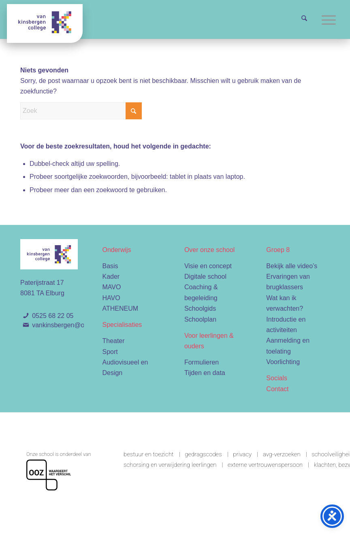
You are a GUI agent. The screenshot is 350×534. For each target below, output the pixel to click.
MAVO (111, 287)
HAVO (111, 298)
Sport (109, 351)
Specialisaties (122, 324)
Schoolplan (200, 319)
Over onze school (209, 249)
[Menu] (328, 19)
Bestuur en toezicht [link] (149, 454)
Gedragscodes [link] (203, 454)
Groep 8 (278, 249)
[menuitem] (304, 19)
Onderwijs (116, 249)
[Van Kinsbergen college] (44, 23)
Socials (276, 378)
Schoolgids (200, 308)
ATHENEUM (120, 308)
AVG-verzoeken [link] (282, 454)
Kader (111, 276)
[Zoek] (304, 19)
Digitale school (205, 276)
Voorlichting (283, 361)
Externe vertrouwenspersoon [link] (265, 464)
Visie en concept (208, 266)
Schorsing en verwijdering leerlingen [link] (170, 464)
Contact (277, 389)
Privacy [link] (242, 454)
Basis (110, 266)
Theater (113, 340)
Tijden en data (204, 372)
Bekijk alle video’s (291, 266)
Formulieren (201, 362)
